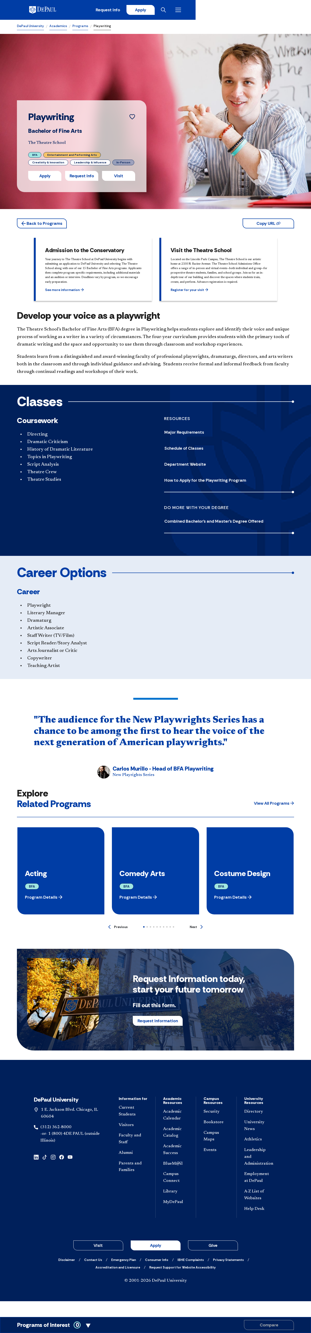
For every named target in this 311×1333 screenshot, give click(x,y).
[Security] (216, 1127)
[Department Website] (229, 466)
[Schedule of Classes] (229, 450)
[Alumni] (133, 1168)
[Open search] (275, 10)
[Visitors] (133, 1140)
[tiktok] (44, 1172)
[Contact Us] (93, 1275)
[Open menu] (290, 10)
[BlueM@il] (176, 1179)
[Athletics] (259, 1155)
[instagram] (53, 1172)
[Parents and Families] (133, 1182)
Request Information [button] (158, 1022)
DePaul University (30, 27)
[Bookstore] (216, 1138)
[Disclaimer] (66, 1275)
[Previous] (118, 928)
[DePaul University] (53, 10)
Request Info (216, 10)
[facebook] (61, 1172)
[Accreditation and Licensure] (117, 1283)
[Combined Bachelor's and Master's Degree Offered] (229, 523)
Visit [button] (118, 177)
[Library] (176, 1207)
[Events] (216, 1166)
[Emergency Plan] (123, 1275)
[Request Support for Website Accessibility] (182, 1283)
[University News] (259, 1141)
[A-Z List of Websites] (259, 1211)
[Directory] (259, 1127)
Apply (250, 10)
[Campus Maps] (216, 1152)
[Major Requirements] (229, 434)
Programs (80, 27)
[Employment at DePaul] (259, 1193)
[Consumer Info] (156, 1275)
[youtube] (70, 1172)
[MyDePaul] (176, 1218)
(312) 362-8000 (55, 1143)
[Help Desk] (259, 1224)
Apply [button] (45, 177)
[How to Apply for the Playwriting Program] (229, 482)
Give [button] (213, 1261)
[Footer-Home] (155, 1090)
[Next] (196, 928)
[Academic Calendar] (176, 1131)
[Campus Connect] (176, 1193)
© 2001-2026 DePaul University (155, 1296)
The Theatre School (47, 144)
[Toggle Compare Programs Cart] (155, 1325)
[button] (42, 225)
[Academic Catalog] (176, 1148)
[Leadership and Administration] (259, 1173)
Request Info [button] (82, 177)
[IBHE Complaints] (190, 1275)
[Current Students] (133, 1127)
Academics (58, 27)
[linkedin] (36, 1172)
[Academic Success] (176, 1165)
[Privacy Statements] (228, 1275)
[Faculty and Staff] (133, 1155)
